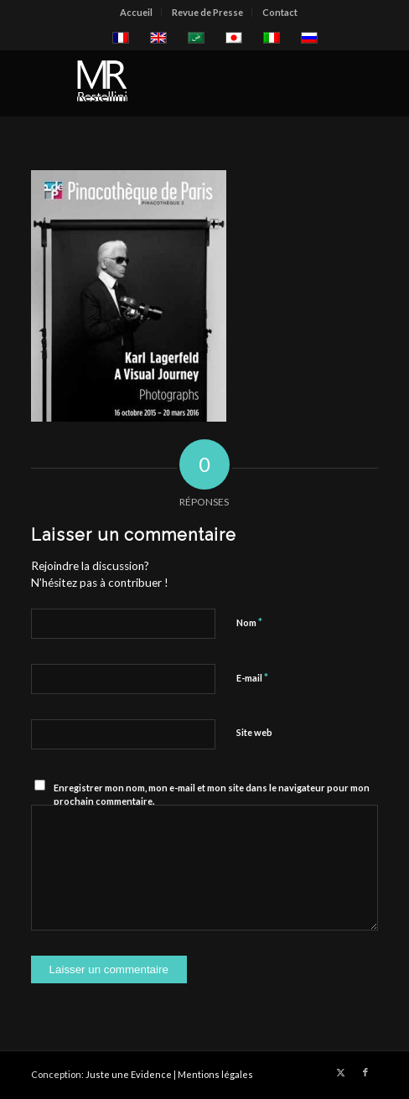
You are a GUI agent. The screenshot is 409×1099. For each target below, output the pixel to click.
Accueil (136, 12)
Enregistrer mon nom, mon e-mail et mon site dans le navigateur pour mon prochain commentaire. (212, 794)
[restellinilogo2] (170, 83)
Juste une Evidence (128, 1074)
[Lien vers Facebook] (365, 1072)
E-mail (252, 677)
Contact (280, 12)
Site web (254, 732)
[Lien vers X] (340, 1072)
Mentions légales (215, 1074)
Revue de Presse (207, 12)
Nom (249, 622)
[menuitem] (136, 12)
